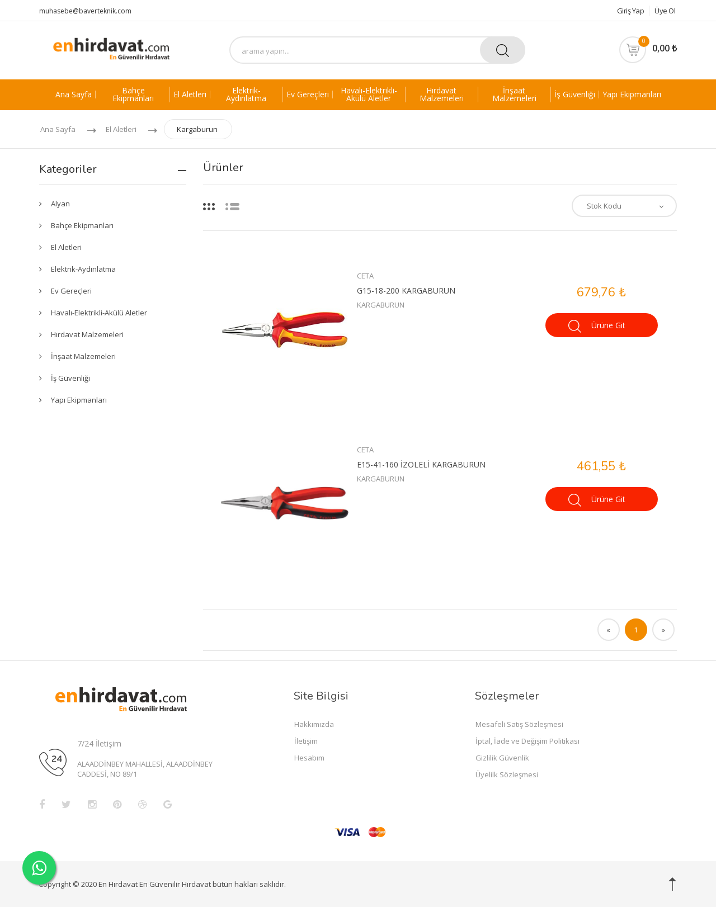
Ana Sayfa (73, 94)
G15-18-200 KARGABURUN (406, 290)
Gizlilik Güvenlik (502, 758)
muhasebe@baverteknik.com (85, 11)
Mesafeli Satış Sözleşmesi (519, 724)
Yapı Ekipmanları (631, 94)
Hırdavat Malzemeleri (442, 94)
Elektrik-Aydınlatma (246, 94)
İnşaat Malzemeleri (514, 94)
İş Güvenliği (574, 94)
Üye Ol (664, 11)
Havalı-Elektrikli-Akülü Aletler (369, 94)
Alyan (60, 204)
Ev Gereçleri (307, 94)
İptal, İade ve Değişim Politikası (527, 741)
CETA (365, 276)
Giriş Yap (626, 11)
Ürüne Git (596, 326)
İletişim (306, 741)
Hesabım (309, 758)
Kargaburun (197, 129)
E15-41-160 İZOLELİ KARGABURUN (421, 464)
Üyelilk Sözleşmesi (506, 774)
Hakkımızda (314, 724)
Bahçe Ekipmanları (133, 94)
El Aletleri (189, 94)
